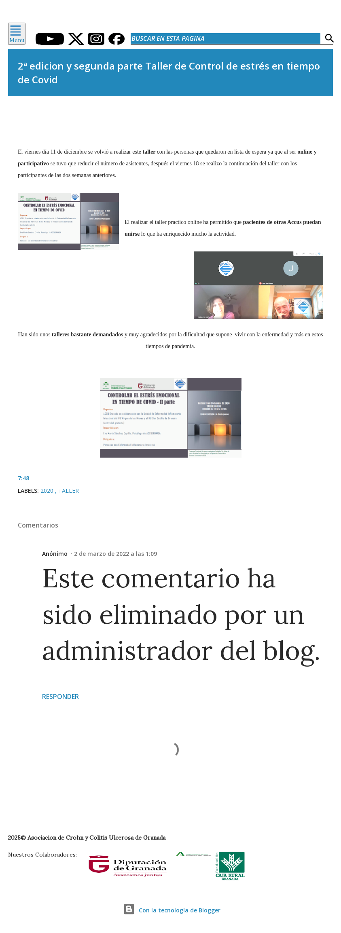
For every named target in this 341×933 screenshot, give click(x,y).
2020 (47, 490)
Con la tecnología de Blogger (170, 910)
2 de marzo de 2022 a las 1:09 (115, 553)
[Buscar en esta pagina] (225, 38)
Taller (68, 490)
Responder (60, 696)
